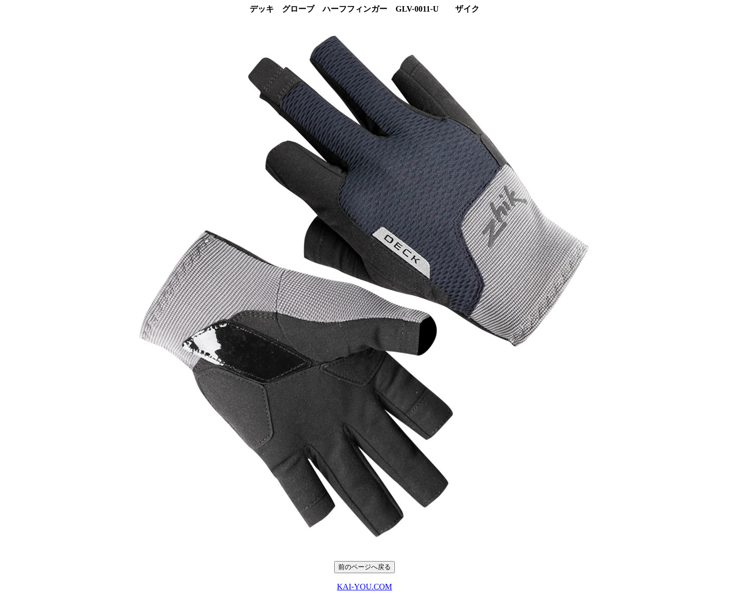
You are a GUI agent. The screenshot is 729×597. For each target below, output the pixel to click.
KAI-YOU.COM (364, 586)
